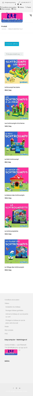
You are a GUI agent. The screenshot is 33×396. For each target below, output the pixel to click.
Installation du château (13, 307)
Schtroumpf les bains (12, 87)
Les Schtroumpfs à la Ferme (14, 123)
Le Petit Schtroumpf (12, 159)
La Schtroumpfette (11, 231)
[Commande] (14, 54)
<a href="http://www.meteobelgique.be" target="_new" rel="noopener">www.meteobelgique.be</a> (12, 370)
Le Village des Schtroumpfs (14, 267)
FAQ (14, 9)
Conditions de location (8, 7)
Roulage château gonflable (14, 310)
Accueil (4, 29)
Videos (21, 7)
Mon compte (5, 9)
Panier (28, 7)
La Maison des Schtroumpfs (14, 195)
